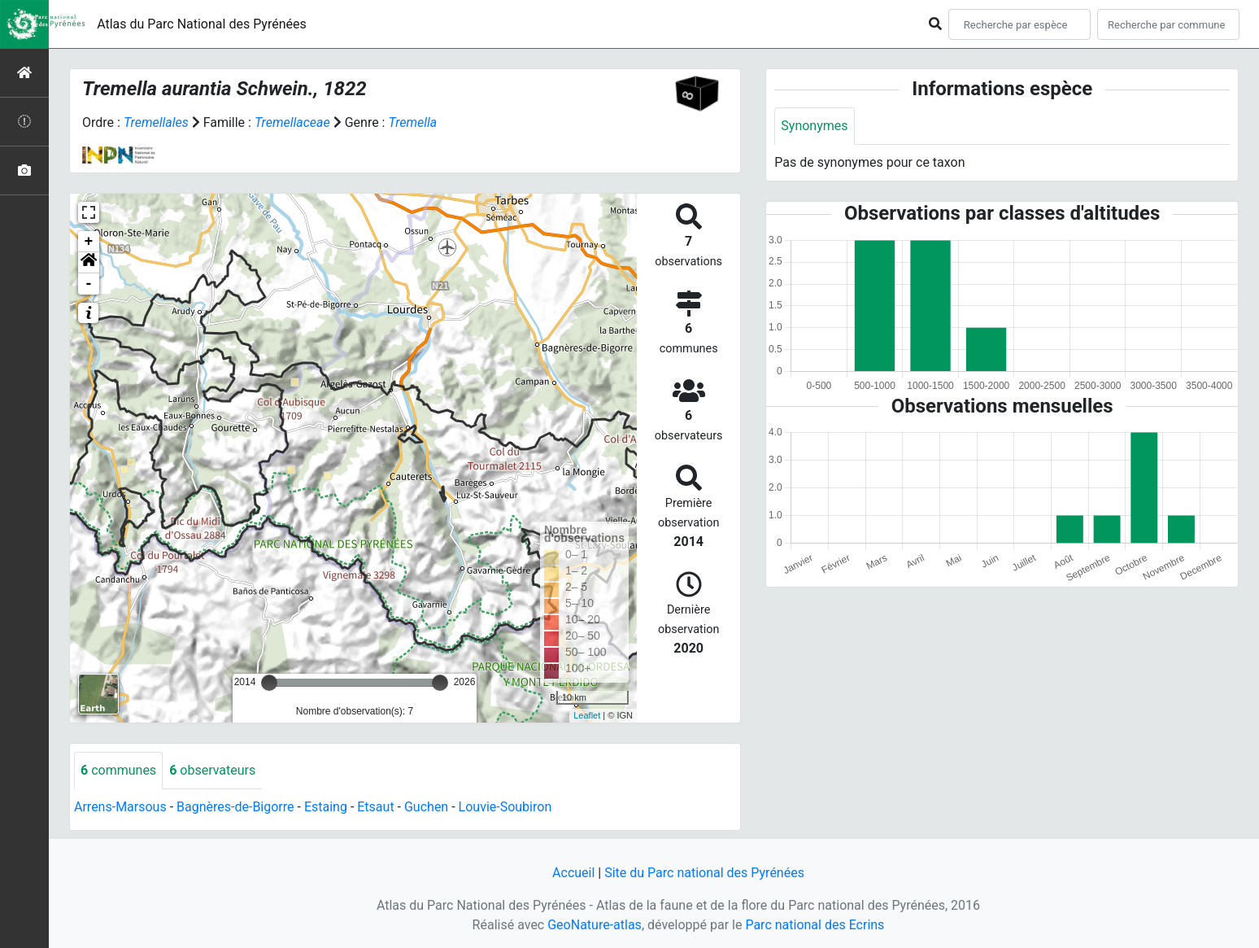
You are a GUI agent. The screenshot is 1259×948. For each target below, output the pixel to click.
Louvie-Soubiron (505, 807)
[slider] (269, 683)
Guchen (426, 807)
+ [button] (89, 241)
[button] (88, 262)
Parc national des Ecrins (814, 925)
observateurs (212, 770)
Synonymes (814, 125)
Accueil (573, 872)
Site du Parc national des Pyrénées (704, 872)
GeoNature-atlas (594, 925)
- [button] (89, 284)
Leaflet (586, 715)
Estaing (325, 807)
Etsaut (375, 807)
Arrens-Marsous (120, 807)
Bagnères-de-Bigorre (235, 807)
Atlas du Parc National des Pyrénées (202, 24)
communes (118, 770)
